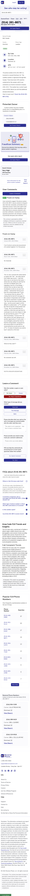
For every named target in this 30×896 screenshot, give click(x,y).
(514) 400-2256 (7, 672)
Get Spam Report (15, 28)
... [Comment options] (24, 239)
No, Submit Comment (15, 456)
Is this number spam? (9, 510)
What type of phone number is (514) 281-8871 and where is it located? (14, 504)
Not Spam (9, 393)
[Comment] (15, 428)
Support (3, 802)
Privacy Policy (5, 785)
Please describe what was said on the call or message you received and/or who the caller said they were (15, 421)
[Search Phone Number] (27, 12)
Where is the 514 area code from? (13, 481)
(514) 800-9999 (7, 658)
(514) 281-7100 (7, 651)
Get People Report (15, 125)
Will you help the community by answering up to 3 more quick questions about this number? (13, 449)
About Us (3, 779)
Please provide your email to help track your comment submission (13, 436)
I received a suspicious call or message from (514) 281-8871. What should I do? (14, 498)
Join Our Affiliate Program (8, 791)
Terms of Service (6, 782)
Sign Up (21, 2)
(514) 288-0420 (7, 630)
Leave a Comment (15, 194)
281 (21, 19)
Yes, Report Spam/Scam (15, 396)
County (4, 42)
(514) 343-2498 (7, 665)
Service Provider (7, 36)
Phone (12, 19)
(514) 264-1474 (7, 644)
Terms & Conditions (6, 863)
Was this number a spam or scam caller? (13, 389)
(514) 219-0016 (7, 679)
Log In (14, 2)
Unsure (21, 393)
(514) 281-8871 (7, 637)
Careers (3, 788)
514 (17, 19)
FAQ (2, 807)
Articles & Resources (7, 794)
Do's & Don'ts (5, 810)
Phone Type (19, 42)
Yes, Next (15, 460)
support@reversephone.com (9, 764)
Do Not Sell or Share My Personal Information (14, 813)
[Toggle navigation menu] (27, 2)
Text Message (15, 410)
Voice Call (15, 407)
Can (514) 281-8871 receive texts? (13, 514)
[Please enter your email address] (15, 440)
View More (15, 685)
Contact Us (4, 804)
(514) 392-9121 (7, 623)
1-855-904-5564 (6, 761)
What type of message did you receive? (13, 403)
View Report (9, 713)
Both (15, 414)
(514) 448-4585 (7, 616)
